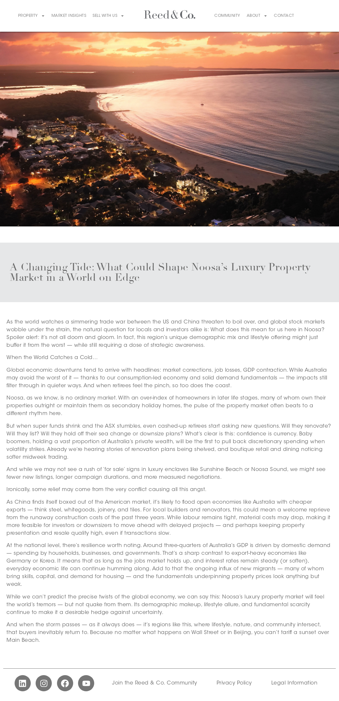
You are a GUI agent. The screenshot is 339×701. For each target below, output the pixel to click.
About (257, 16)
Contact (284, 16)
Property (31, 16)
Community (227, 16)
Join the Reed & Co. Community (154, 683)
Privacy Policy (234, 683)
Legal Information (294, 683)
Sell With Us (108, 16)
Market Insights (68, 16)
